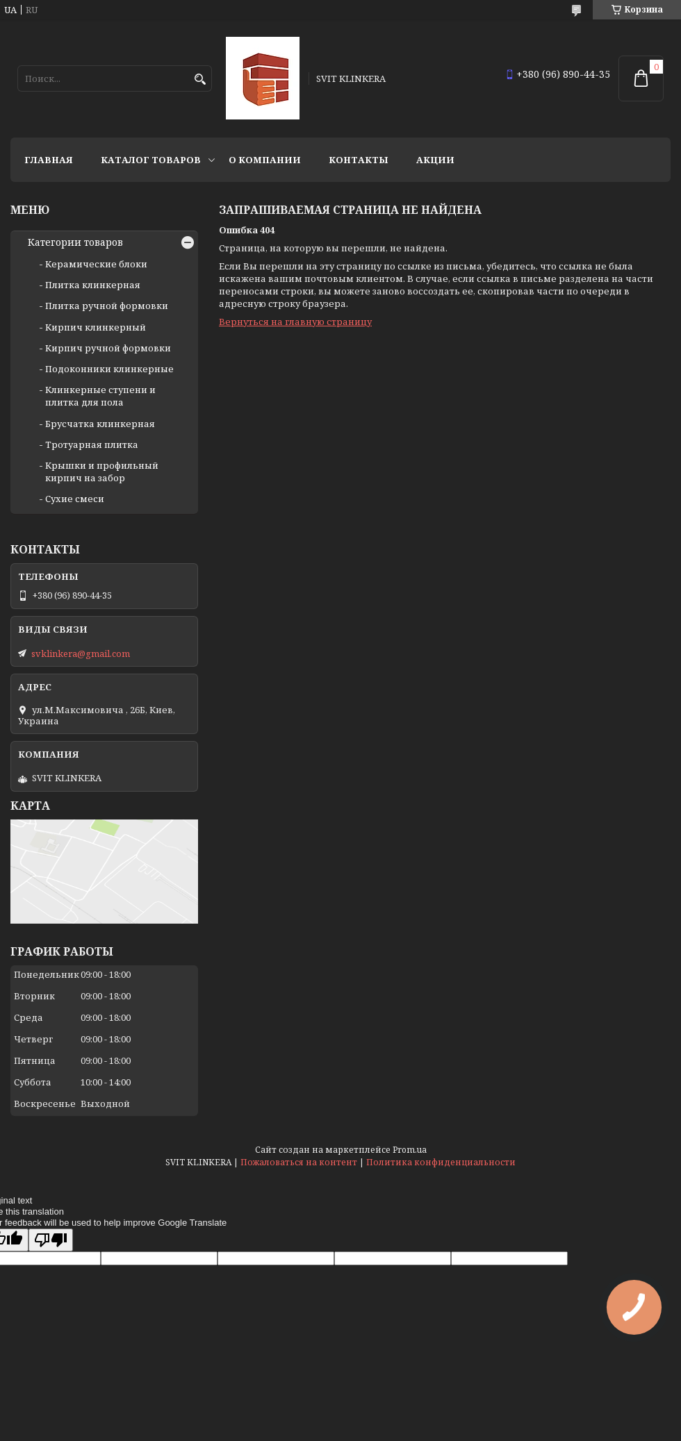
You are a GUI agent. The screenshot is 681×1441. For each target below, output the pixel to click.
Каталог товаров (151, 159)
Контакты (358, 159)
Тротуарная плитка (91, 444)
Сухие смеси (74, 498)
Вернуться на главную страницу (295, 321)
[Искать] (200, 79)
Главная (48, 159)
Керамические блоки (96, 264)
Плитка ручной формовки (106, 305)
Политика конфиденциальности (441, 1162)
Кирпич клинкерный (95, 327)
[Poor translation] (50, 1239)
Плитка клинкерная (92, 284)
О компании (265, 159)
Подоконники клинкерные (109, 369)
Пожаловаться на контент (298, 1162)
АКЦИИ (435, 159)
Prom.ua (410, 1150)
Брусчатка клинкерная (100, 423)
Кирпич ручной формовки (108, 348)
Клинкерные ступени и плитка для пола (100, 395)
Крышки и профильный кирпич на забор (101, 471)
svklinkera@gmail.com (80, 653)
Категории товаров (75, 242)
